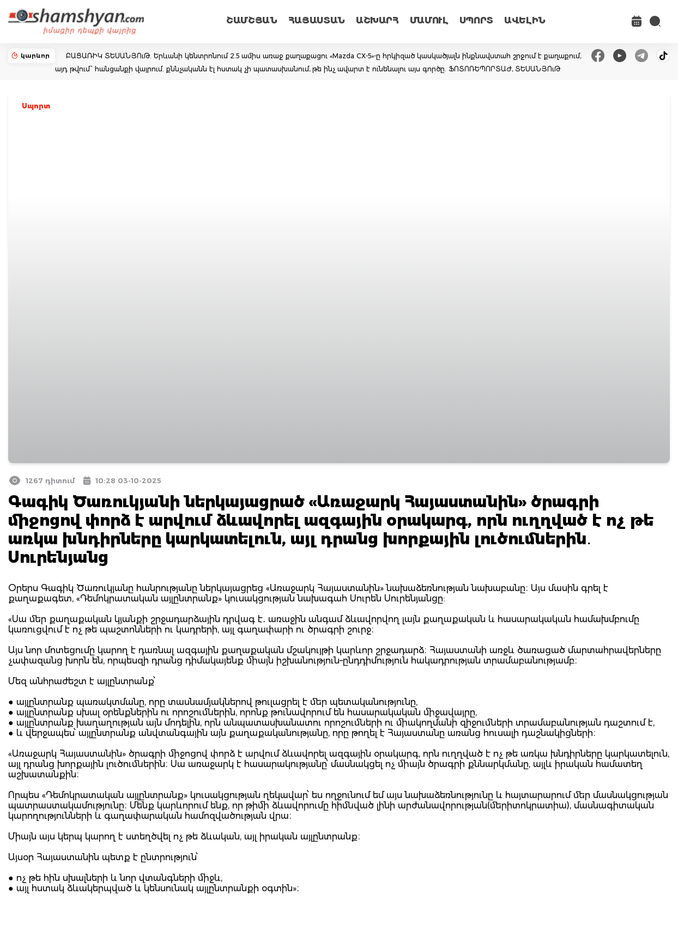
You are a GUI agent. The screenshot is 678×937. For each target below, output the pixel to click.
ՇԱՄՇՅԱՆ (251, 20)
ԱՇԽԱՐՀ (377, 20)
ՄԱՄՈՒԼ (429, 20)
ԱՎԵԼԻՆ (525, 20)
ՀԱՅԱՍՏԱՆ (316, 20)
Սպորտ (36, 106)
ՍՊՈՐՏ (476, 20)
